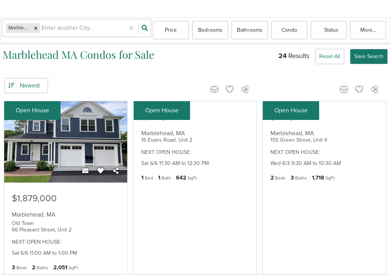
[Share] (115, 171)
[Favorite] (100, 171)
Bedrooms (210, 30)
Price (171, 30)
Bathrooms (249, 30)
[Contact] (85, 171)
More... (368, 30)
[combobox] (44, 30)
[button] (37, 30)
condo (289, 30)
